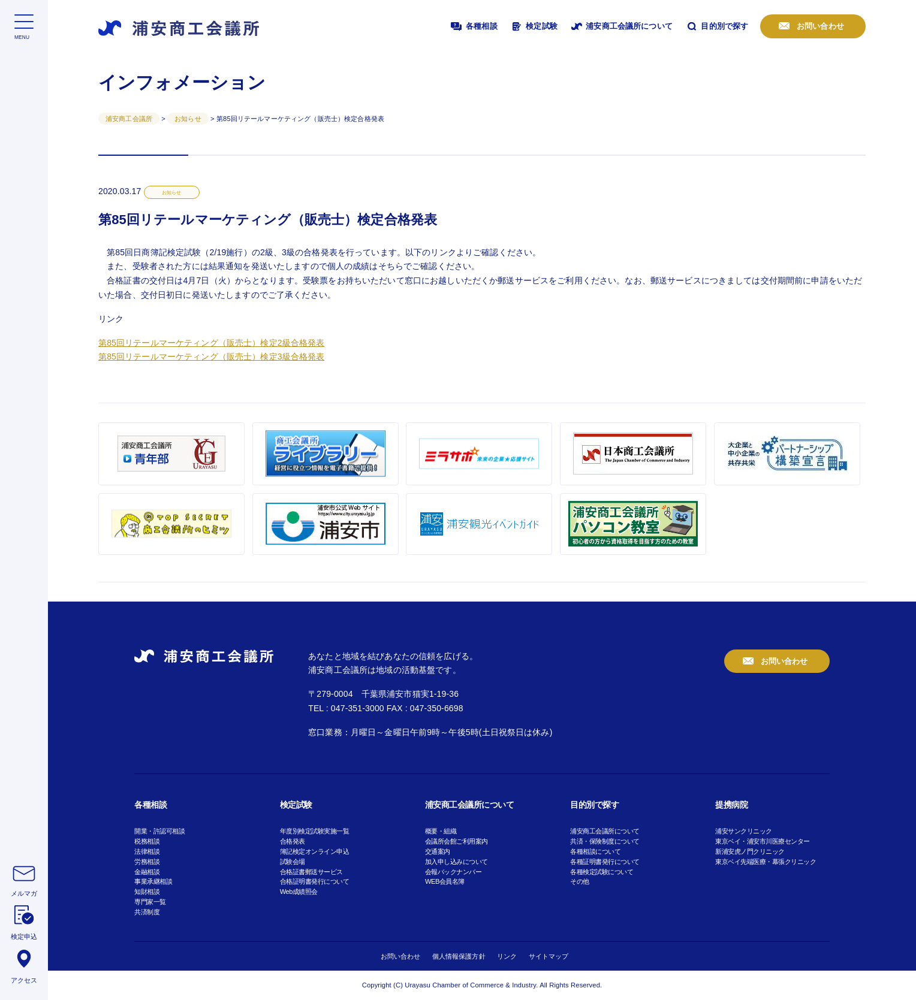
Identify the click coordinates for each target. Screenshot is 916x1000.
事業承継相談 (153, 881)
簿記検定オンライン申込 (314, 851)
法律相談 (146, 851)
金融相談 (146, 871)
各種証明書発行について (605, 861)
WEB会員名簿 (445, 881)
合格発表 (292, 841)
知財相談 (146, 891)
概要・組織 (441, 831)
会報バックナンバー (453, 871)
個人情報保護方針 (459, 956)
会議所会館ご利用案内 (456, 841)
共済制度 (146, 912)
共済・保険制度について (605, 841)
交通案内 (437, 851)
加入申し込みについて (456, 861)
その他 (579, 881)
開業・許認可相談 (159, 831)
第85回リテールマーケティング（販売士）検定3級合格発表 (211, 356)
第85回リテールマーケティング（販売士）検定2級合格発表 (211, 343)
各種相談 (473, 26)
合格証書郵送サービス (311, 871)
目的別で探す (717, 26)
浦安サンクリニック (743, 831)
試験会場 (292, 861)
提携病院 (731, 804)
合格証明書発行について (314, 881)
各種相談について (595, 851)
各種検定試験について (601, 871)
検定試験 (534, 26)
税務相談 (146, 841)
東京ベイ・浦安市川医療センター (762, 841)
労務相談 (146, 861)
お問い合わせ (819, 26)
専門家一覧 (150, 901)
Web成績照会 (299, 891)
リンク (507, 956)
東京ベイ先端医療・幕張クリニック (765, 861)
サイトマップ (549, 956)
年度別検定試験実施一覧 (314, 831)
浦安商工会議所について (621, 26)
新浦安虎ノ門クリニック (750, 851)
